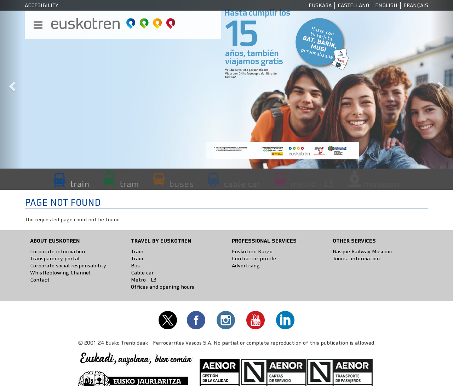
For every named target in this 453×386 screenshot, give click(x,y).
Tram (137, 258)
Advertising (246, 265)
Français (415, 5)
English (386, 5)
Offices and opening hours (162, 287)
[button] (11, 84)
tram (129, 183)
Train (137, 251)
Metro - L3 (143, 280)
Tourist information (356, 258)
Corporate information (57, 251)
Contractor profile (254, 258)
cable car (242, 183)
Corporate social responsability (68, 265)
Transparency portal (55, 258)
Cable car (142, 272)
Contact (40, 280)
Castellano (353, 5)
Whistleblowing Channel (60, 272)
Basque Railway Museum (362, 251)
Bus (135, 265)
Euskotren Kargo (252, 251)
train (79, 183)
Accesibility (41, 5)
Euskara (320, 5)
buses (181, 183)
